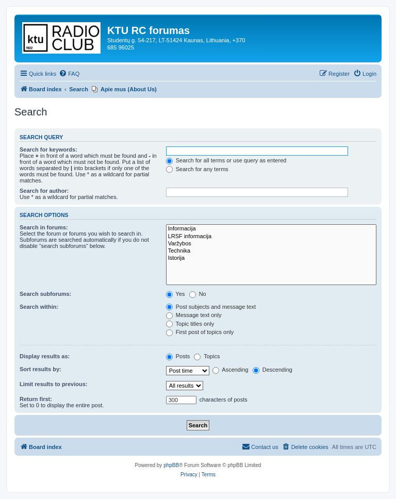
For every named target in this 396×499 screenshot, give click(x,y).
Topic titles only (190, 324)
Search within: (39, 307)
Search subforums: (45, 294)
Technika (271, 251)
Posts (178, 356)
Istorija (271, 258)
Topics (207, 356)
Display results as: (45, 356)
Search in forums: (44, 227)
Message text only (194, 315)
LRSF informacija (271, 236)
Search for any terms (197, 169)
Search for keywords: (48, 149)
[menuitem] (69, 74)
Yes (175, 294)
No (197, 294)
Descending (272, 370)
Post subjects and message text (211, 307)
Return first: (36, 399)
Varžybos (271, 243)
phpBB (171, 465)
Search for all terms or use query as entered (226, 160)
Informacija (271, 228)
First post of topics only (200, 332)
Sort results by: (40, 369)
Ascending (230, 370)
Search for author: (44, 191)
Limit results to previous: (53, 384)
